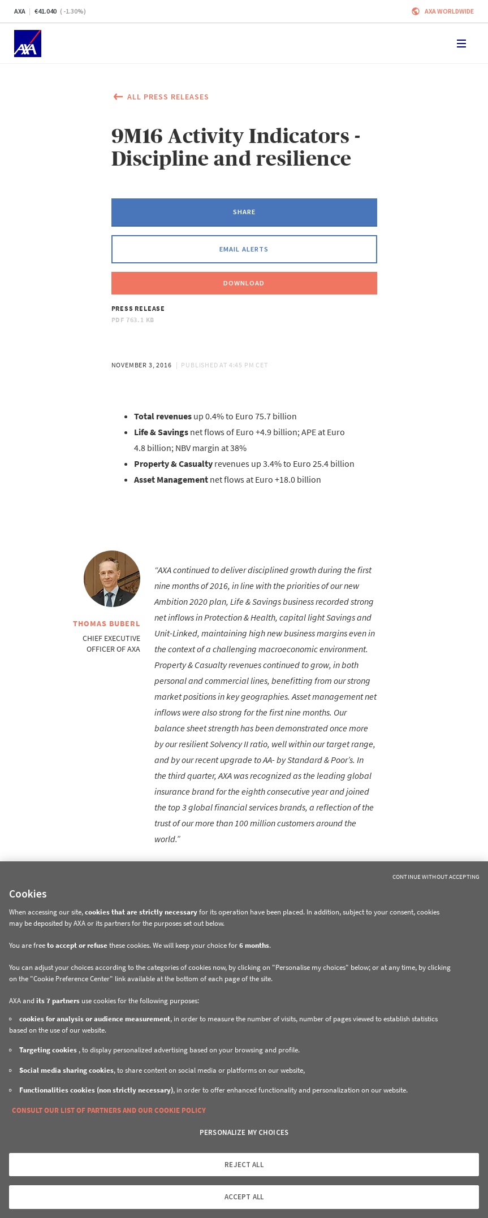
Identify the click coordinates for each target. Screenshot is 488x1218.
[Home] (27, 43)
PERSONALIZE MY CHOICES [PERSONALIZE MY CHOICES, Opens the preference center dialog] (244, 1132)
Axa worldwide (449, 11)
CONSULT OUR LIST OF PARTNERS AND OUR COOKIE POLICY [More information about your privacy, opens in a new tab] (109, 1110)
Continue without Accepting (436, 877)
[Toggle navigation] (461, 43)
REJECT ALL (243, 1164)
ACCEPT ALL (244, 1197)
